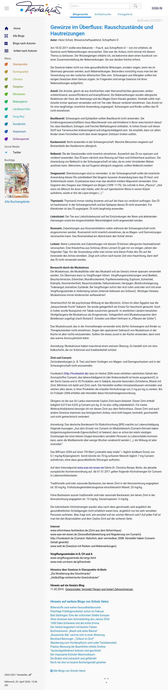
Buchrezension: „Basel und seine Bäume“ (74, 630)
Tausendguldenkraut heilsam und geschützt (75, 650)
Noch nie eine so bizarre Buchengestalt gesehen (78, 662)
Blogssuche (80, 14)
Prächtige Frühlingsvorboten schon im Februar (77, 611)
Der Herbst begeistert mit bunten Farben (73, 627)
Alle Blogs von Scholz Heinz (67, 670)
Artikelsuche (103, 14)
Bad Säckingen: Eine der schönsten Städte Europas (79, 615)
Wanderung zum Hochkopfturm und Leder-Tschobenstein (83, 642)
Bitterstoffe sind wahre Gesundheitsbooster (75, 607)
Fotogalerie (125, 14)
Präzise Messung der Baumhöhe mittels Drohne (77, 646)
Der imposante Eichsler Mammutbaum (72, 654)
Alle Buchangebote (17, 201)
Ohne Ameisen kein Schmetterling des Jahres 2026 (80, 619)
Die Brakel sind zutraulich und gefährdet (73, 658)
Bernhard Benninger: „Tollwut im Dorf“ (72, 638)
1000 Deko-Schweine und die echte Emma (74, 623)
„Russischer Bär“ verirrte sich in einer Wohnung (77, 634)
